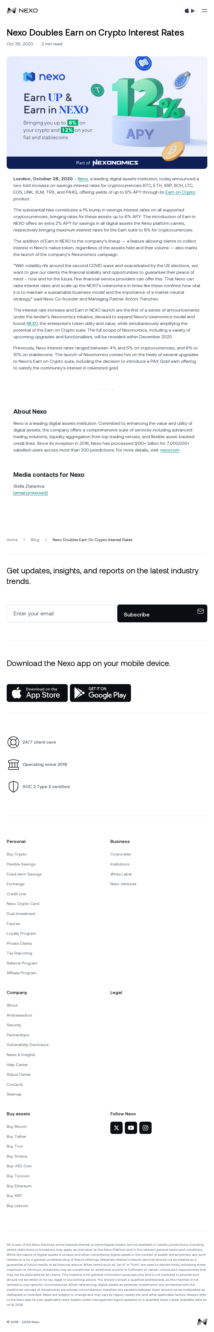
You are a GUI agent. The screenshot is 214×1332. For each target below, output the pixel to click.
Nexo (83, 178)
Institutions (119, 864)
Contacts (15, 1084)
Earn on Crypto (181, 192)
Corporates (120, 854)
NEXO (32, 323)
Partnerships (18, 1035)
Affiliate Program (22, 973)
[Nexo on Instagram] (145, 1128)
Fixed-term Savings (24, 874)
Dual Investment (21, 913)
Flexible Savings (21, 864)
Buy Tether (16, 1136)
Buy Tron (15, 1146)
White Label (121, 874)
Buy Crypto (17, 854)
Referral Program (22, 963)
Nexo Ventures (123, 884)
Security (14, 1025)
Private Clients (19, 943)
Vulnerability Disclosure (27, 1044)
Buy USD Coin (19, 1166)
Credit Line (16, 894)
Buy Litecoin (17, 1205)
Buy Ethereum (19, 1186)
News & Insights (21, 1054)
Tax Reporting (19, 953)
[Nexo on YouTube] (131, 1128)
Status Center (19, 1074)
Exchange (16, 884)
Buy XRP (14, 1195)
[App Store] (37, 693)
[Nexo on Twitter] (116, 1128)
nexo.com (169, 450)
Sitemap (14, 1094)
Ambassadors (19, 1015)
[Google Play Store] (100, 693)
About (12, 1005)
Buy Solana (17, 1156)
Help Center (17, 1064)
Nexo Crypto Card (23, 903)
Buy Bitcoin (17, 1126)
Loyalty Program (21, 933)
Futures (13, 923)
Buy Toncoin (18, 1176)
